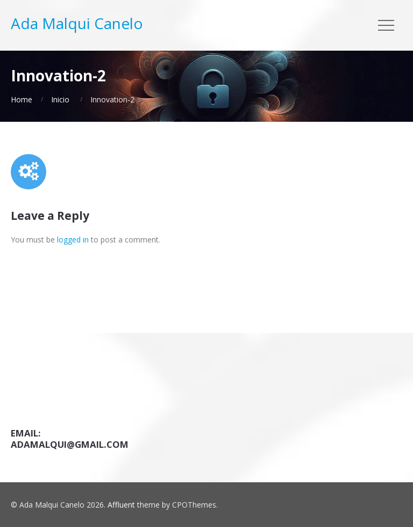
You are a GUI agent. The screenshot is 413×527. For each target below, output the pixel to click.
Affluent (121, 505)
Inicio (60, 99)
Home (21, 99)
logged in (73, 239)
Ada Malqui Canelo (77, 23)
